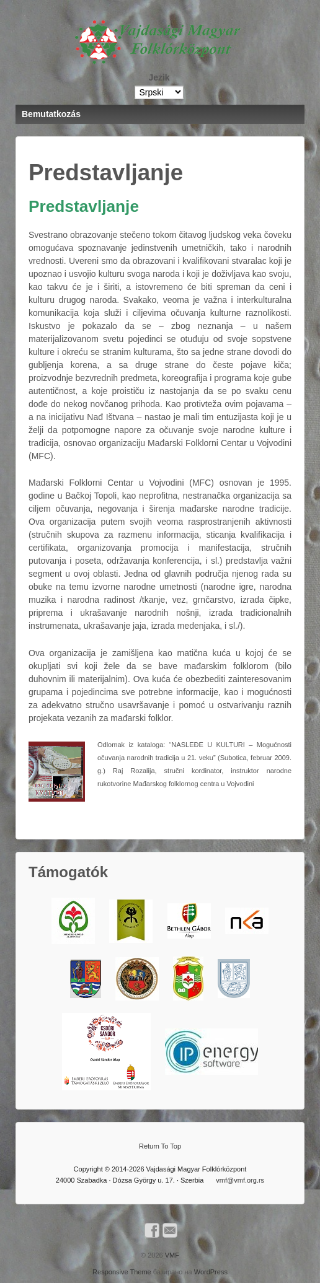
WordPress (211, 1272)
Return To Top (160, 1146)
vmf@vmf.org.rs (240, 1180)
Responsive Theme (121, 1272)
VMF (171, 1255)
